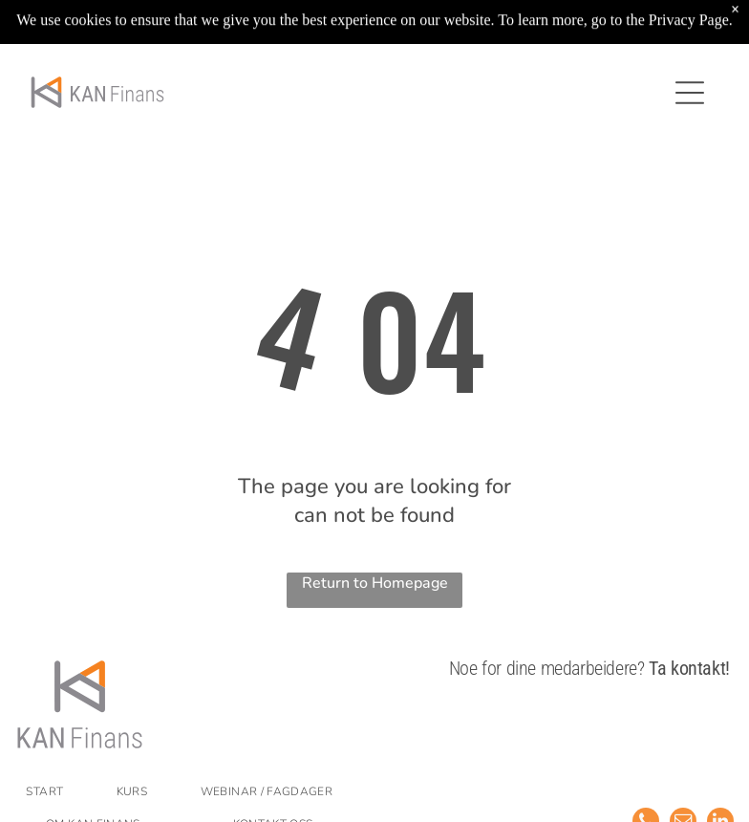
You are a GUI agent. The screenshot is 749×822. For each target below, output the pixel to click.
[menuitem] (60, 791)
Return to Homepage (375, 583)
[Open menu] (689, 92)
